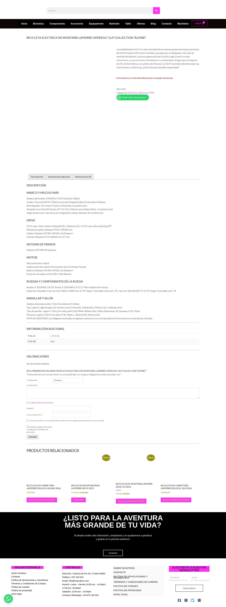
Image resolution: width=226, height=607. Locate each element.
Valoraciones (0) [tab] (83, 162)
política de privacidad (45, 388)
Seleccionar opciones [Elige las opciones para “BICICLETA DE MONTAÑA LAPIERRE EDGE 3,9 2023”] (131, 486)
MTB (151, 92)
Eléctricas (143, 92)
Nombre (30, 393)
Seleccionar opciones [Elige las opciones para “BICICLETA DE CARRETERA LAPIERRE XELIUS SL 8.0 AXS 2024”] (42, 485)
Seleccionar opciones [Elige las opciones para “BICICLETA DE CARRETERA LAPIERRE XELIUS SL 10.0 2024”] (176, 485)
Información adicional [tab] (59, 162)
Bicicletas (133, 92)
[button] (8, 598)
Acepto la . (41, 388)
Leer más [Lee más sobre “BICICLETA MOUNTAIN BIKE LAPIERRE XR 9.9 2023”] (78, 485)
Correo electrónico (34, 400)
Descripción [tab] (37, 162)
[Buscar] (156, 10)
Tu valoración (32, 370)
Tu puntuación (32, 365)
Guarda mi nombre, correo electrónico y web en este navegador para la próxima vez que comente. (67, 406)
